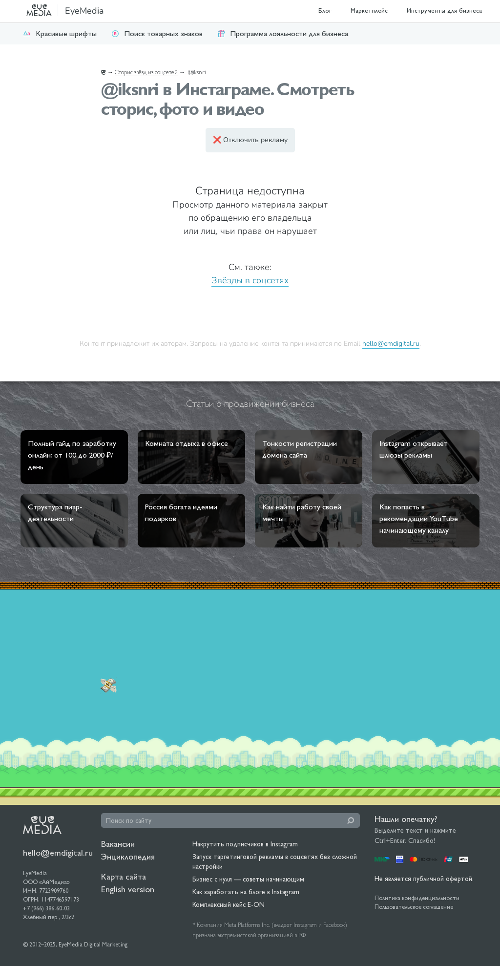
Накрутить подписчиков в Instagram (245, 844)
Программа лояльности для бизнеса (282, 33)
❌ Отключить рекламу (250, 140)
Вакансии (118, 844)
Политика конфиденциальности (417, 898)
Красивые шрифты (60, 33)
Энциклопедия (128, 856)
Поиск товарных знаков (157, 33)
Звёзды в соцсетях (250, 280)
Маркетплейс (369, 10)
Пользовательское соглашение (414, 906)
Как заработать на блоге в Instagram (245, 892)
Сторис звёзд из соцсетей (146, 72)
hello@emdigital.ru (390, 343)
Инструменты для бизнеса (444, 10)
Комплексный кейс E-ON (228, 904)
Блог (325, 10)
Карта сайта (123, 876)
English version (127, 889)
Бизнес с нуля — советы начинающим (248, 879)
